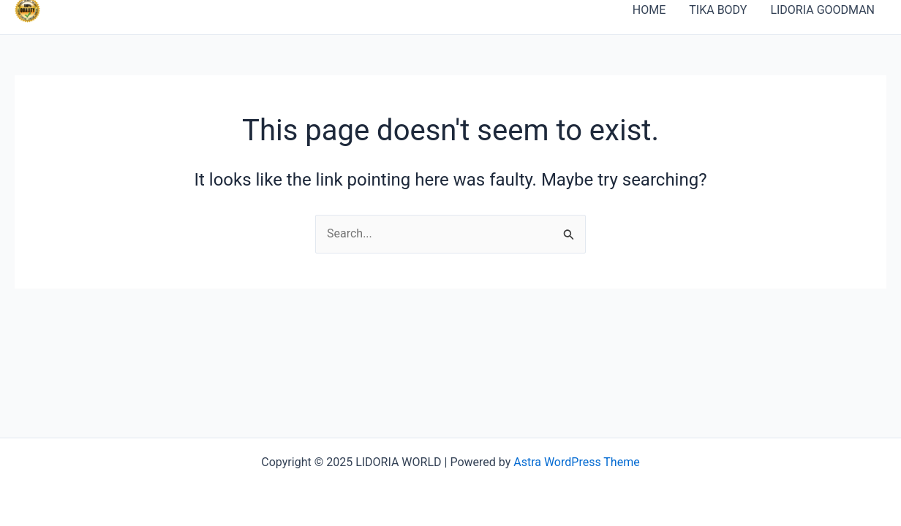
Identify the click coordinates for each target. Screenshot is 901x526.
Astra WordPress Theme (576, 462)
